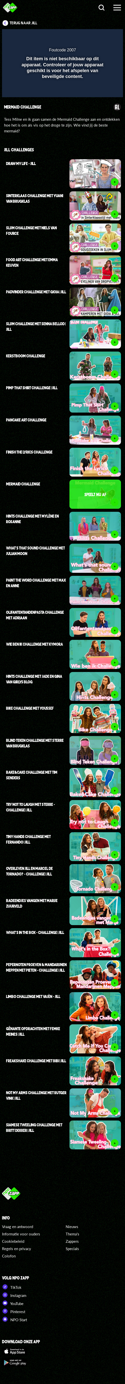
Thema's (72, 1234)
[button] (106, 36)
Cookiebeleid (13, 1241)
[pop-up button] (96, 36)
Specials (72, 1248)
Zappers (72, 1241)
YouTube (12, 1303)
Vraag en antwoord (17, 1226)
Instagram (14, 1295)
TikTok (11, 1287)
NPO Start (14, 1319)
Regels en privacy (16, 1248)
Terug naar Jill (23, 23)
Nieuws (72, 1226)
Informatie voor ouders (21, 1234)
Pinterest (13, 1311)
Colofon (9, 1256)
